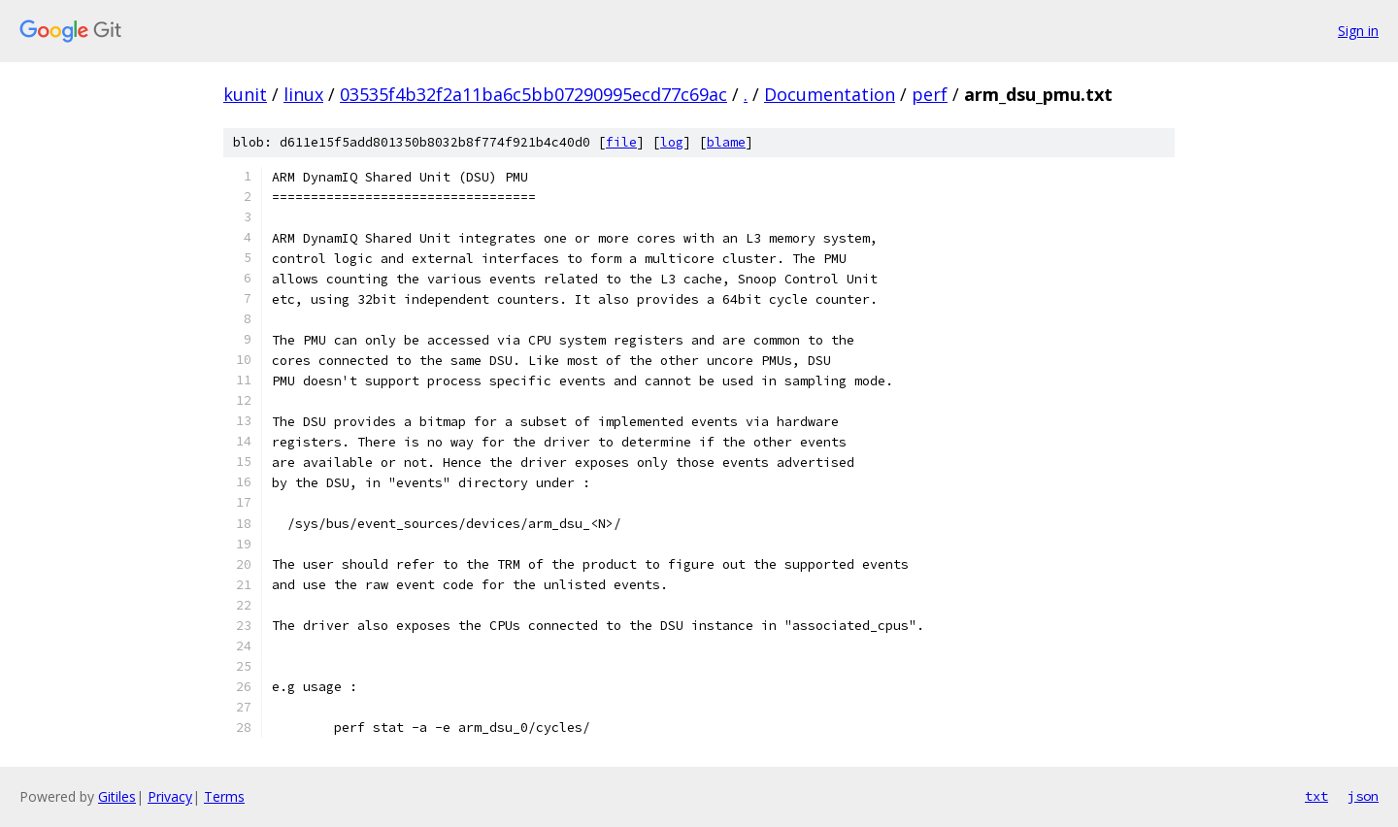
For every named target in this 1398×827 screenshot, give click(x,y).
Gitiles (117, 796)
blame (726, 142)
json (1363, 796)
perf (930, 94)
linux (303, 94)
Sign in (1358, 30)
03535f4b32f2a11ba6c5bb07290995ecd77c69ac (533, 94)
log (671, 142)
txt (1316, 796)
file (621, 142)
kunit (245, 94)
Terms (224, 796)
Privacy (170, 796)
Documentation (829, 94)
